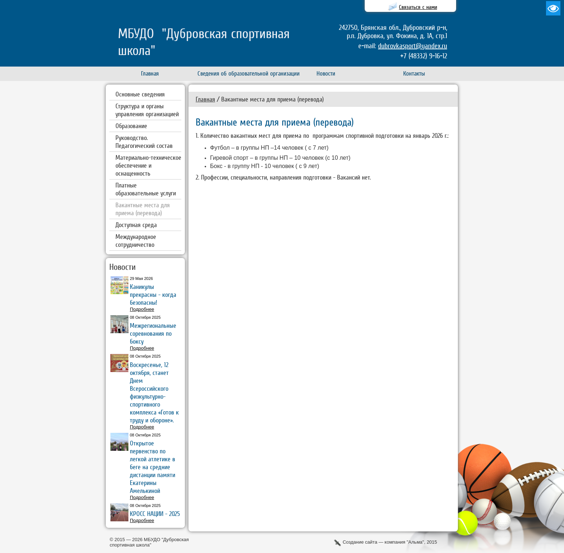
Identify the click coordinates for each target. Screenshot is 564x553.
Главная (205, 99)
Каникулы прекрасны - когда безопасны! (153, 294)
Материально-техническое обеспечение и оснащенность (148, 165)
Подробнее (142, 309)
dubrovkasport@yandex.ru (412, 46)
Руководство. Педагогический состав (144, 141)
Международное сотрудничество (135, 240)
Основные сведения (140, 94)
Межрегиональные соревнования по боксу (153, 333)
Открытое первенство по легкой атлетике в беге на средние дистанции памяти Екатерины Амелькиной (152, 466)
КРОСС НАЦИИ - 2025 (155, 513)
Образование (131, 126)
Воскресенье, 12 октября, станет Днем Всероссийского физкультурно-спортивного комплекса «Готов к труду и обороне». (154, 392)
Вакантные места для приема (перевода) (142, 209)
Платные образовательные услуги (145, 189)
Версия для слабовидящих (553, 8)
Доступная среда (136, 224)
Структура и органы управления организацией (147, 110)
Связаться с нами (418, 7)
